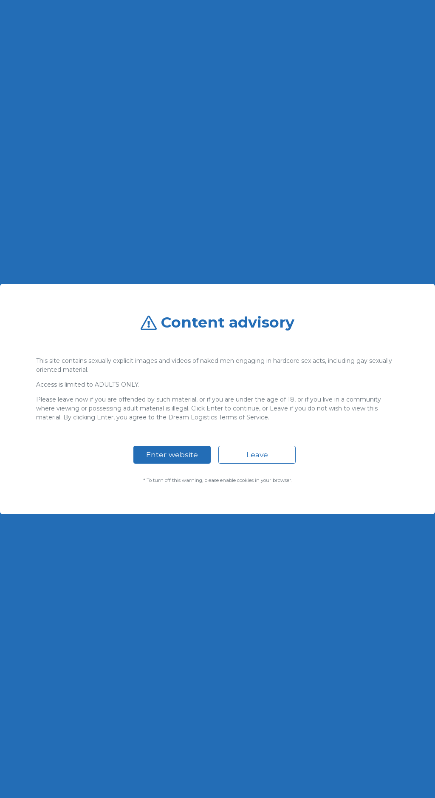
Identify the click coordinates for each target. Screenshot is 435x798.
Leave (257, 454)
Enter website (172, 454)
